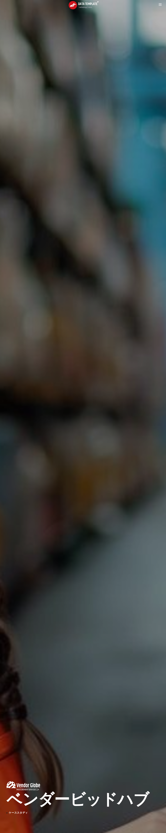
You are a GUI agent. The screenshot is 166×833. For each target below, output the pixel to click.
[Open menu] (160, 4)
